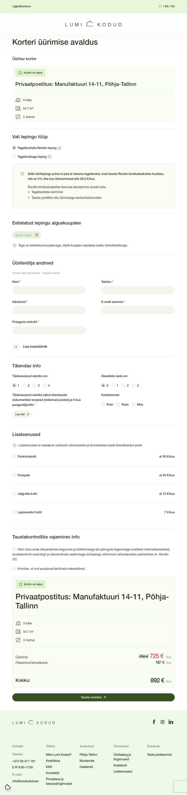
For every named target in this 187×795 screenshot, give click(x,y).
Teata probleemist (159, 754)
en (166, 6)
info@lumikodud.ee (25, 781)
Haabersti (86, 766)
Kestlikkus (53, 760)
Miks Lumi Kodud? (59, 754)
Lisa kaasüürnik (35, 346)
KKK (49, 766)
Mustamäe (87, 760)
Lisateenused (123, 771)
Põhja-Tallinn (88, 754)
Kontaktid (52, 773)
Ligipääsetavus (21, 6)
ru (173, 6)
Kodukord (120, 765)
